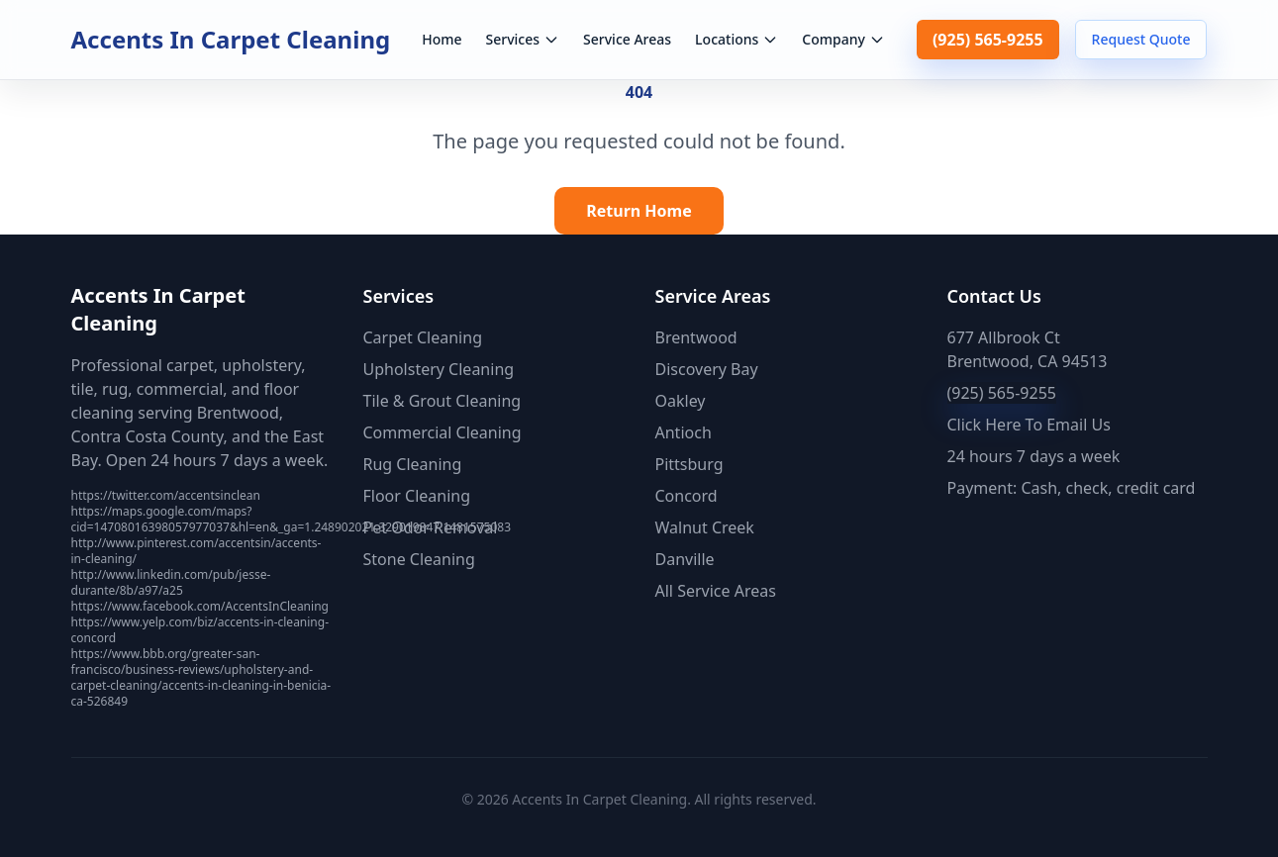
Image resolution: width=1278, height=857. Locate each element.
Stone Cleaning (419, 559)
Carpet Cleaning (422, 337)
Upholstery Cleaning (439, 369)
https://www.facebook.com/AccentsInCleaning (200, 606)
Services (523, 39)
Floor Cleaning (417, 496)
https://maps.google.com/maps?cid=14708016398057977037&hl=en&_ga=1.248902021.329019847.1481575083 (291, 519)
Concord (686, 496)
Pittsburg (689, 464)
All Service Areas (715, 591)
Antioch (683, 432)
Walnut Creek (704, 527)
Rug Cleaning (412, 464)
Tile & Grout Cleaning (442, 401)
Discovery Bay (706, 369)
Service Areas (627, 39)
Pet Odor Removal (430, 527)
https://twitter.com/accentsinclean (165, 495)
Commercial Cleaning (442, 432)
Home (441, 39)
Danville (685, 559)
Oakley (680, 401)
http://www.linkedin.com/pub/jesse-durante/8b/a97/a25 (171, 582)
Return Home (639, 211)
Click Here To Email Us (1029, 424)
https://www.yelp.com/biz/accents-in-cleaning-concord (200, 630)
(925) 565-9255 (988, 39)
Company (843, 39)
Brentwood (696, 337)
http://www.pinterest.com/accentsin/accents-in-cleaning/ (196, 550)
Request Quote (1141, 39)
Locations (736, 39)
